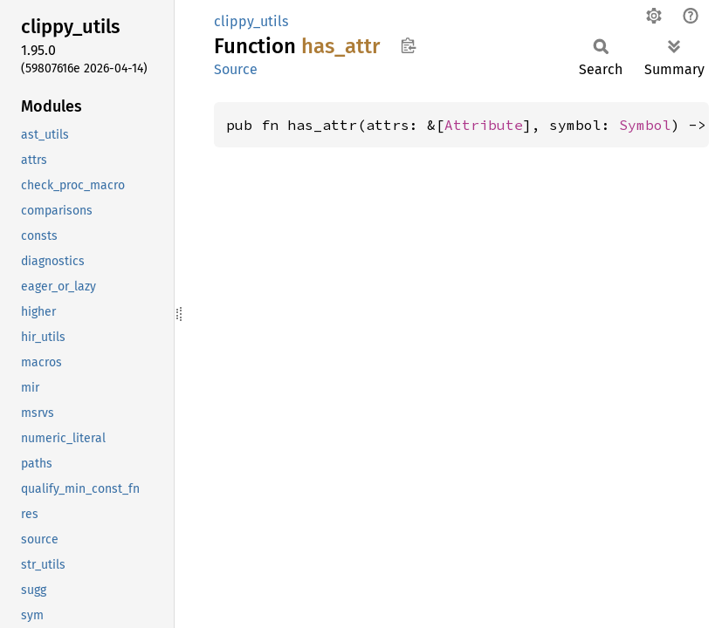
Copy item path (408, 45)
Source (236, 69)
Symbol (645, 124)
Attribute (483, 124)
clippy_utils (251, 21)
